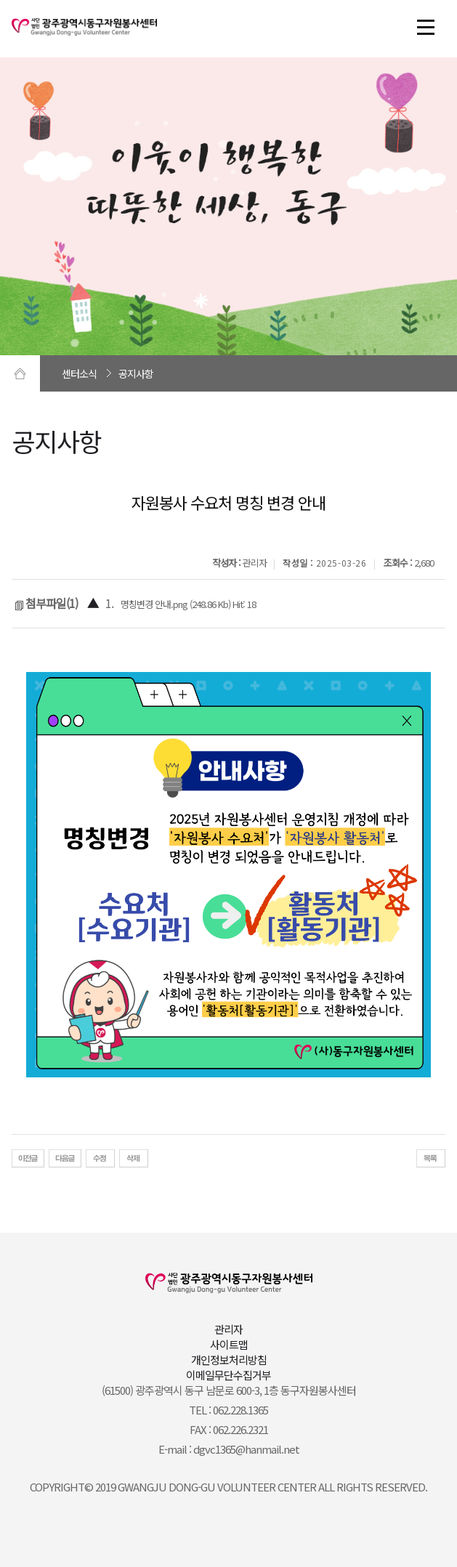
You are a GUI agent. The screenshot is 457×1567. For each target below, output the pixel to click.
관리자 (228, 1329)
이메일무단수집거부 (228, 1374)
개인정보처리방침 (229, 1359)
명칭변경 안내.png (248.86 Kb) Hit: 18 (188, 604)
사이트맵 (229, 1344)
